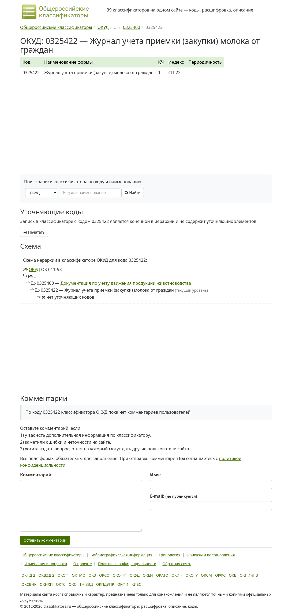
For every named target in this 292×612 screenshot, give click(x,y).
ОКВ (233, 575)
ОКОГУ (192, 575)
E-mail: (173, 496)
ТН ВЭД (86, 584)
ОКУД (34, 269)
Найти (133, 192)
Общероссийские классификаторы (52, 554)
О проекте (82, 563)
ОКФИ (122, 584)
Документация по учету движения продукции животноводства (126, 283)
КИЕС (136, 584)
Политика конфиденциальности (127, 563)
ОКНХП (46, 584)
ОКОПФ (119, 575)
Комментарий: (36, 475)
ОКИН (176, 575)
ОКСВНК (28, 584)
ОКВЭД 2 (46, 575)
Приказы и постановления (211, 554)
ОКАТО (162, 575)
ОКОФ (63, 575)
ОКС (72, 584)
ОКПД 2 (28, 575)
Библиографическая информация (121, 554)
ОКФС (220, 575)
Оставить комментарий (45, 540)
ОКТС (61, 584)
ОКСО (104, 575)
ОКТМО (78, 575)
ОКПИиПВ (249, 575)
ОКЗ (92, 575)
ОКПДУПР (105, 584)
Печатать (34, 232)
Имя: (155, 475)
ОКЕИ (148, 575)
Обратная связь (177, 563)
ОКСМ (206, 575)
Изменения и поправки (45, 563)
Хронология (169, 554)
